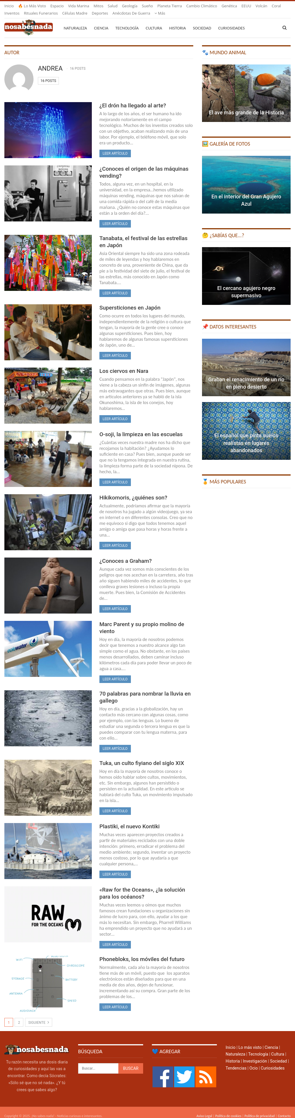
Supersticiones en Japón (130, 300)
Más (246, 5)
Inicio (9, 5)
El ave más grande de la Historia (246, 105)
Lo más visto (249, 1040)
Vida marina (78, 5)
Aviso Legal (204, 1109)
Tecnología (127, 21)
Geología (129, 5)
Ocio (254, 1061)
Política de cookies (228, 1109)
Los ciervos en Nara (123, 364)
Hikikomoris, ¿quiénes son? (133, 490)
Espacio (57, 5)
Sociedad (202, 21)
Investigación (255, 1054)
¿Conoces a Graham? (125, 554)
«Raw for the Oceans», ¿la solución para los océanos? (142, 886)
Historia (177, 21)
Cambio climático (201, 5)
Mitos (98, 5)
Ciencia (101, 21)
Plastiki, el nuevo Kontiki (129, 819)
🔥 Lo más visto (32, 5)
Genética (229, 5)
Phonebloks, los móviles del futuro (142, 952)
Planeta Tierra (169, 5)
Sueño (147, 5)
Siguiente (38, 1015)
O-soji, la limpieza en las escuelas (141, 427)
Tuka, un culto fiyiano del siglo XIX (141, 756)
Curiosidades (231, 21)
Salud (113, 5)
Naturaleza (75, 21)
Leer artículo (115, 146)
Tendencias (236, 1061)
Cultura (154, 21)
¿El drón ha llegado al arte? (132, 98)
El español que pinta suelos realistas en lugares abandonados (246, 435)
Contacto (284, 1109)
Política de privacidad (260, 1109)
